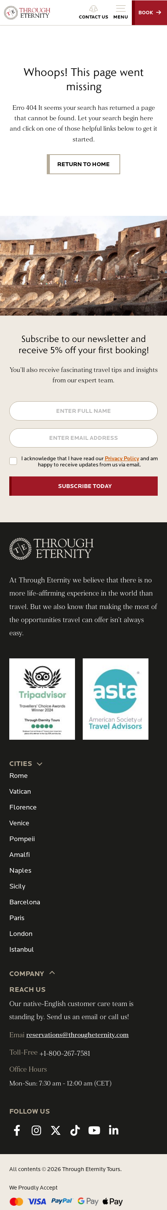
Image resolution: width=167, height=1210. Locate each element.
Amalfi (19, 855)
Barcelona (24, 902)
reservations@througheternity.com (77, 1035)
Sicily (17, 886)
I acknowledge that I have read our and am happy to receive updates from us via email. (89, 461)
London (20, 934)
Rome (18, 776)
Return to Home (83, 164)
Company (32, 973)
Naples (20, 871)
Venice (19, 823)
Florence (23, 807)
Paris (16, 918)
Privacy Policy (122, 458)
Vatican (20, 792)
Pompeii (22, 839)
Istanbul (21, 950)
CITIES (26, 763)
